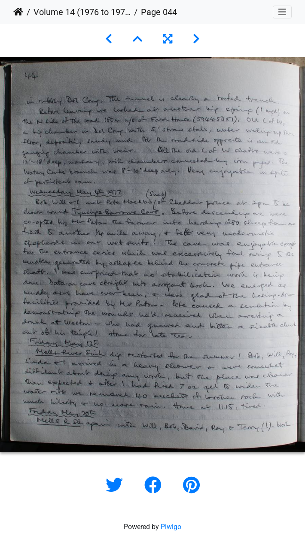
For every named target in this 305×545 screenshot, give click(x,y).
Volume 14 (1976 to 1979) (82, 12)
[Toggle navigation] (282, 12)
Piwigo (171, 527)
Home (18, 12)
